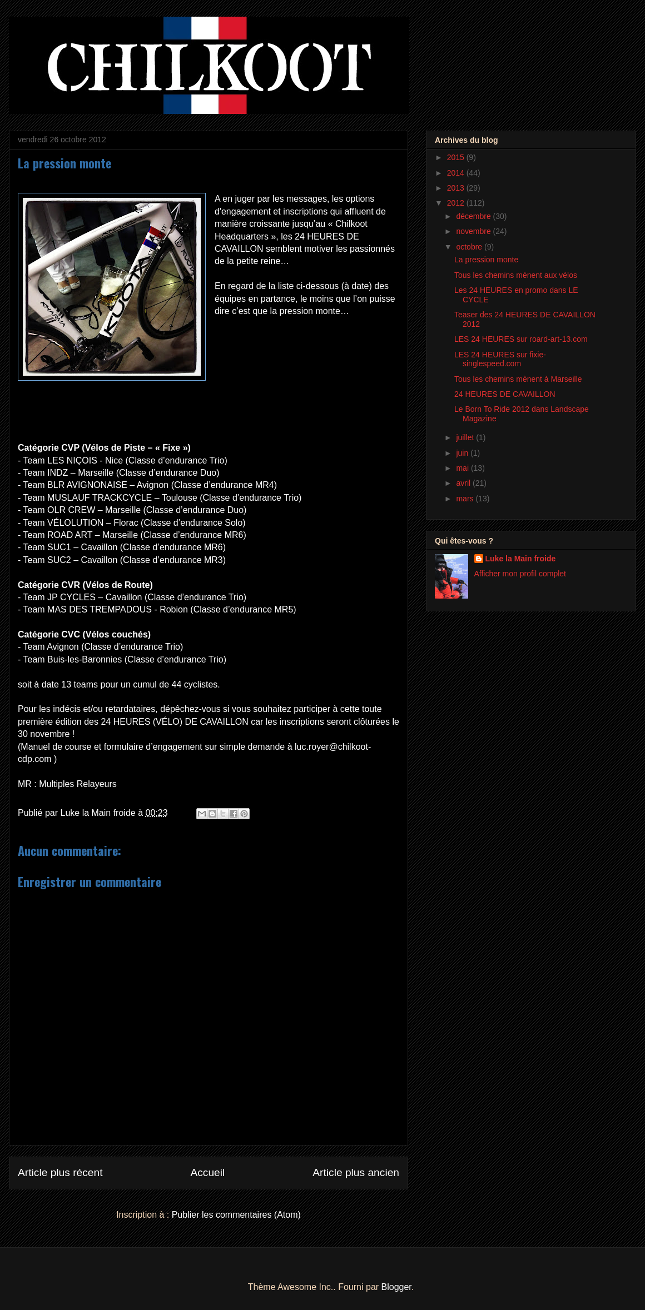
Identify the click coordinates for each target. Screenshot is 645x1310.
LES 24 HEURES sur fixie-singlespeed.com (500, 359)
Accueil (207, 1172)
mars (465, 498)
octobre (470, 246)
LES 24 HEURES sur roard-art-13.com (521, 339)
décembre (474, 216)
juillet (466, 437)
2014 (457, 172)
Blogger (396, 1287)
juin (463, 453)
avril (464, 483)
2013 (457, 187)
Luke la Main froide (520, 558)
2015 (457, 157)
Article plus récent (60, 1172)
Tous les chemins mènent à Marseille (518, 379)
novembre (474, 231)
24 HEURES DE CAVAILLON (504, 394)
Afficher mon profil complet (520, 573)
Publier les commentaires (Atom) (236, 1214)
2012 (457, 202)
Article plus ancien (355, 1172)
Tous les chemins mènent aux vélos (515, 275)
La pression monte (486, 259)
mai (463, 468)
